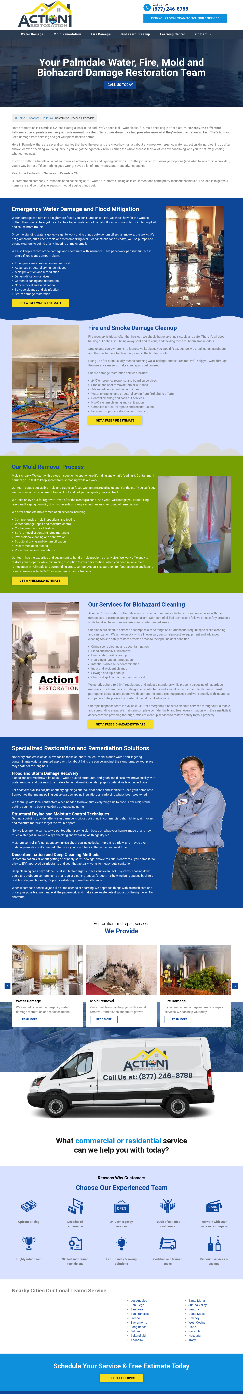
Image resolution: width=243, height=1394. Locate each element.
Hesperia (194, 1339)
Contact (201, 37)
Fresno (135, 1321)
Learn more (179, 1022)
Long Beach (138, 1330)
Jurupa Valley (197, 1308)
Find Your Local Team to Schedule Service (185, 18)
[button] (7, 989)
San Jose (137, 1313)
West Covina (196, 1326)
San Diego (137, 1308)
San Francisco (140, 1317)
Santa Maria (196, 1304)
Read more (104, 1022)
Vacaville (194, 1335)
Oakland (136, 1335)
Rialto (192, 1330)
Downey (193, 1321)
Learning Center (172, 37)
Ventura (193, 1313)
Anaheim (137, 1343)
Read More (29, 1022)
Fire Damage (101, 37)
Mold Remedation (67, 37)
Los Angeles (139, 1304)
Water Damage (32, 37)
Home (20, 121)
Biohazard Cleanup (135, 37)
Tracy (192, 1343)
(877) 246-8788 (170, 9)
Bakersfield (138, 1339)
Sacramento (139, 1326)
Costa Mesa (196, 1317)
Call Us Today (120, 88)
